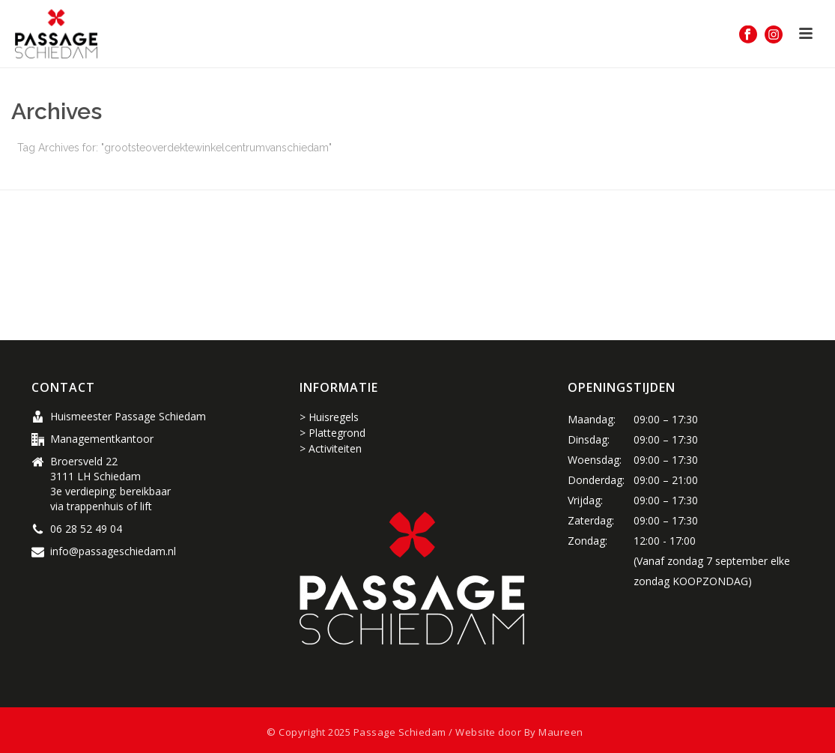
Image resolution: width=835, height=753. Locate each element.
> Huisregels (329, 417)
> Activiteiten (331, 448)
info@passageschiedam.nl (113, 551)
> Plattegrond (332, 433)
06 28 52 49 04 (86, 529)
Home (534, 176)
